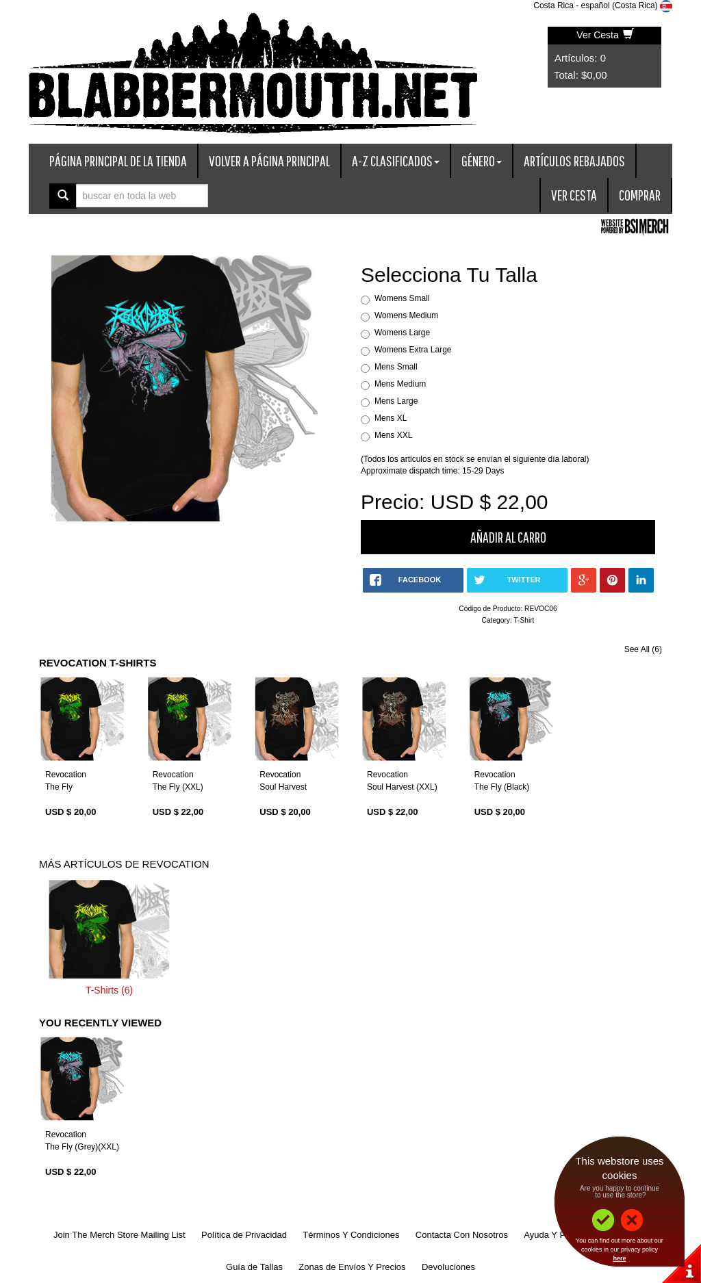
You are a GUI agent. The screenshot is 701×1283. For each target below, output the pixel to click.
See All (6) (643, 649)
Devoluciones (448, 1267)
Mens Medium (400, 384)
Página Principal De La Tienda (118, 160)
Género (481, 160)
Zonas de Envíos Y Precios (351, 1267)
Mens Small (396, 367)
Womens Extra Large (413, 349)
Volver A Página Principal (269, 160)
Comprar (640, 194)
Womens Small (401, 298)
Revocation (65, 774)
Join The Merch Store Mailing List (119, 1235)
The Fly (59, 787)
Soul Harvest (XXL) (402, 787)
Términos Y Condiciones (351, 1235)
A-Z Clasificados (395, 160)
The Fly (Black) (502, 787)
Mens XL (390, 418)
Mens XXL (393, 435)
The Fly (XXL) (178, 787)
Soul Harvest (283, 787)
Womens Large (402, 332)
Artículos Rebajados (574, 160)
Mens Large (396, 401)
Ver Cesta (604, 34)
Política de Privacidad (244, 1235)
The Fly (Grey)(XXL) (82, 1147)
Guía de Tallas (254, 1267)
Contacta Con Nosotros (462, 1235)
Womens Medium (406, 315)
